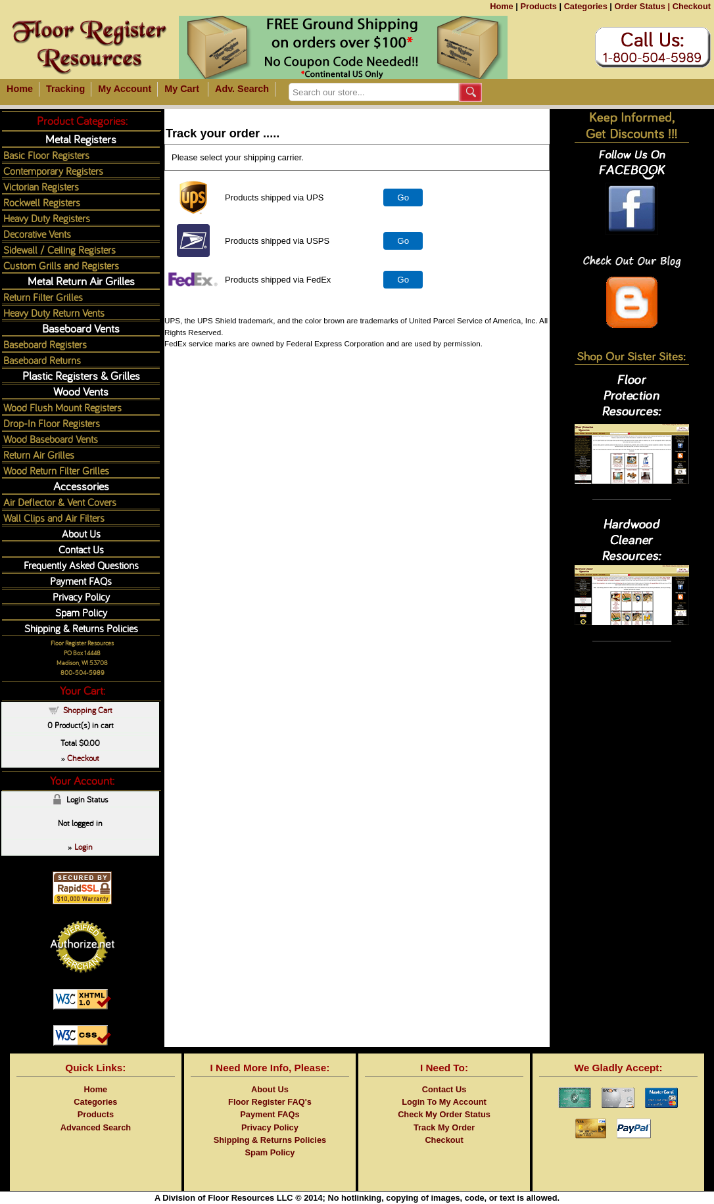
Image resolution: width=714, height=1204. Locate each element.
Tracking (65, 88)
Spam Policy (81, 612)
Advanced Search (95, 1127)
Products (538, 6)
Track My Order (444, 1127)
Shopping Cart (87, 710)
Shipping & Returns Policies (81, 628)
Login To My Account (444, 1102)
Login (83, 846)
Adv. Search (242, 88)
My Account (124, 88)
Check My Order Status (444, 1114)
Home (501, 6)
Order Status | (642, 6)
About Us (81, 533)
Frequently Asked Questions (81, 565)
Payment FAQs (81, 581)
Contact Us (81, 549)
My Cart (181, 88)
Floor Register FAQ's (270, 1102)
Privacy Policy (81, 596)
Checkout (692, 6)
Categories (585, 6)
